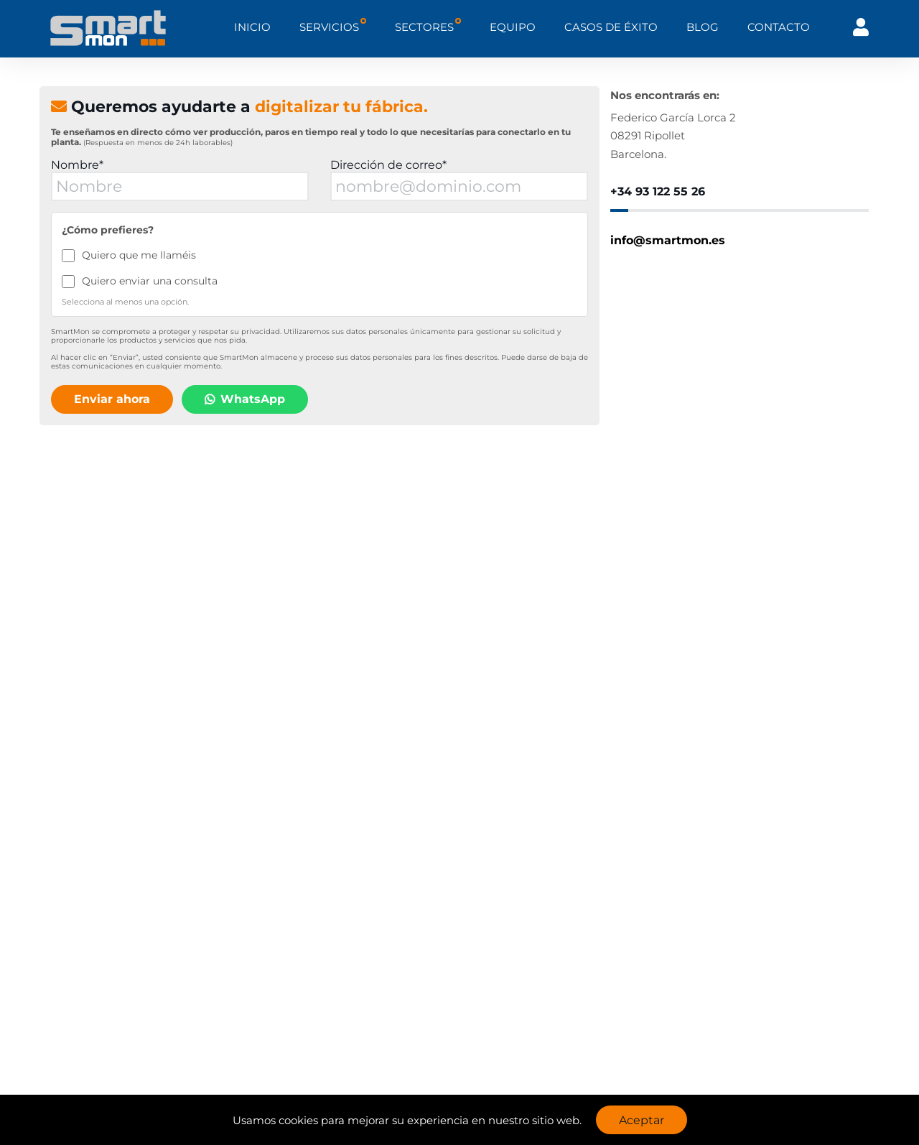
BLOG (702, 27)
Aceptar (641, 1120)
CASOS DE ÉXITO (611, 27)
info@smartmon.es (667, 240)
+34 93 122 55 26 (657, 191)
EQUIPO (513, 27)
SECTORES (424, 27)
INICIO (252, 27)
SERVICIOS (329, 27)
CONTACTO (778, 27)
